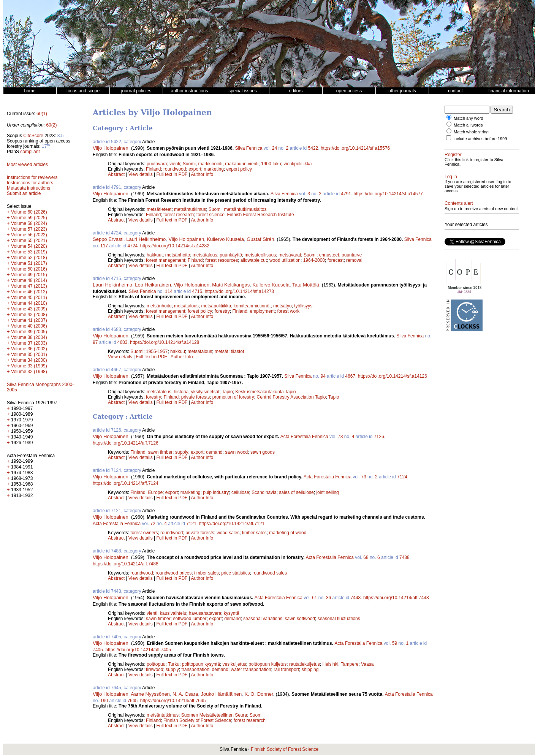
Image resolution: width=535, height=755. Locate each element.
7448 (356, 597)
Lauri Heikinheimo (146, 239)
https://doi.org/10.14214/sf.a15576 (355, 148)
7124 (402, 477)
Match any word (468, 118)
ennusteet (329, 255)
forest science (210, 214)
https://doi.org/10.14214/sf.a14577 (388, 193)
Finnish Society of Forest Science (197, 720)
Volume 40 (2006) (29, 326)
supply (181, 452)
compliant (30, 151)
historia (181, 391)
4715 (197, 291)
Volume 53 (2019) (29, 252)
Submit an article (24, 193)
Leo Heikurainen (153, 285)
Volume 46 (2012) (29, 291)
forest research (178, 214)
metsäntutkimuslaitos (245, 209)
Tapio (227, 391)
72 (152, 523)
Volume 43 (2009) (29, 309)
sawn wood (236, 452)
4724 (132, 246)
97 (95, 342)
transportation (195, 669)
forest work (288, 311)
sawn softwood (300, 618)
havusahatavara (205, 613)
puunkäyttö (231, 255)
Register (453, 154)
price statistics (235, 573)
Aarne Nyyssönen (150, 694)
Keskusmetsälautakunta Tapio (265, 391)
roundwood (174, 169)
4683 (122, 342)
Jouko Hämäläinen (221, 694)
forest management (165, 260)
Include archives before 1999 (480, 138)
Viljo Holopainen (110, 148)
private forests (195, 397)
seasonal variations (262, 618)
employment (262, 311)
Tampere (350, 664)
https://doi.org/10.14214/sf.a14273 (239, 291)
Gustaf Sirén (260, 239)
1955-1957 (157, 351)
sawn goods (262, 452)
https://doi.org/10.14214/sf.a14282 (174, 246)
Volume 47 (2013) (29, 286)
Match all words (468, 125)
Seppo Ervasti (108, 239)
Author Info (202, 174)
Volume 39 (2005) (29, 331)
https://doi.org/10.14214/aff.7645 (173, 700)
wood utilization (285, 260)
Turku (173, 664)
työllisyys (303, 306)
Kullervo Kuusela (225, 239)
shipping (310, 669)
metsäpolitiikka (216, 306)
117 (104, 246)
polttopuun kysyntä (201, 664)
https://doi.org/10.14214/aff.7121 (232, 523)
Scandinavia (264, 492)
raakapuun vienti (241, 163)
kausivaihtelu (173, 613)
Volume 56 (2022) (29, 234)
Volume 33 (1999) (29, 366)
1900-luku (271, 163)
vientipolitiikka (297, 163)
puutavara (157, 163)
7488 (404, 557)
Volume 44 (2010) (29, 303)
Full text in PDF (171, 174)
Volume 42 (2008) (29, 314)
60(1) (41, 113)
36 (328, 597)
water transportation (251, 669)
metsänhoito (177, 255)
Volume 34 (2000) (29, 360)
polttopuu (156, 664)
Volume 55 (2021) (29, 240)
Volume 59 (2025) (29, 217)
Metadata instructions (28, 188)
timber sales (254, 532)
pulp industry (216, 492)
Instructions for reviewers (32, 177)
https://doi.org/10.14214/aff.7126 (125, 443)
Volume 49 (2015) (29, 274)
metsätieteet (159, 209)
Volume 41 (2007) (29, 320)
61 (314, 597)
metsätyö (282, 306)
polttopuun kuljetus (267, 664)
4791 (346, 193)
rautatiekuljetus (304, 664)
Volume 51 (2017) (29, 263)
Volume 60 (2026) (29, 212)
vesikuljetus (234, 664)
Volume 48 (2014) (29, 280)
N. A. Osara (185, 694)
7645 (132, 700)
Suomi (189, 163)
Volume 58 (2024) (29, 223)
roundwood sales (269, 573)
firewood (154, 669)
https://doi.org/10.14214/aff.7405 (138, 649)
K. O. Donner (258, 694)
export (194, 169)
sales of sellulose (296, 492)
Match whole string (471, 132)
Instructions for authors (30, 182)
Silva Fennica (248, 148)
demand (214, 452)
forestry (222, 311)
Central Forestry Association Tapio (291, 397)
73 (340, 436)
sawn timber (160, 452)
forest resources (221, 260)
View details (141, 174)
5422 (313, 148)
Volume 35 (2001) (29, 354)
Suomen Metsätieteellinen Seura (214, 715)
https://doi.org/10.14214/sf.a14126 (392, 376)
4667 (350, 376)
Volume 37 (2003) (29, 343)
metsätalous (205, 255)
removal (354, 260)
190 (104, 700)
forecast (336, 260)
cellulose (240, 492)
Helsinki (330, 664)
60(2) (51, 125)
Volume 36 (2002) (29, 348)
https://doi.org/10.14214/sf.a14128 (164, 342)
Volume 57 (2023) (29, 229)
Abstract (116, 174)
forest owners (144, 532)
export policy (239, 169)
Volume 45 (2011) (29, 297)
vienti (174, 163)
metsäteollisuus (260, 255)
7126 (379, 436)
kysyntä (231, 613)
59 (394, 643)
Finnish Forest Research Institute (260, 214)
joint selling (327, 492)
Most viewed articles (27, 164)
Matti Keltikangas (231, 285)
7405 (98, 649)
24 (274, 148)
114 (169, 291)
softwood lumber (189, 618)
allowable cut (254, 260)
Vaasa (367, 664)
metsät (221, 351)
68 (365, 557)
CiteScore (33, 135)
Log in (451, 176)
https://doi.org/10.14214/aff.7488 (125, 564)
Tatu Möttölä (305, 285)
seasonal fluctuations (339, 618)
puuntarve (352, 255)
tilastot (237, 351)
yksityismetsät (205, 391)
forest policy (200, 311)
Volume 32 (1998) (29, 371)
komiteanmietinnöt (252, 306)
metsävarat (290, 255)
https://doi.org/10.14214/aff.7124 (125, 483)
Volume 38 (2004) (29, 337)
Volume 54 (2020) (29, 246)
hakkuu (177, 351)
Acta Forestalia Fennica (304, 436)
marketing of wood (287, 532)
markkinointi (210, 163)
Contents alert (459, 203)
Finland (153, 169)
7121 (191, 523)
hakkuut (155, 255)
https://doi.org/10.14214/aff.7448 (396, 597)
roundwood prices (173, 573)
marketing (214, 169)
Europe (155, 492)
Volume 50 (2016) (29, 269)
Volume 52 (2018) (29, 257)
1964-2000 (314, 260)
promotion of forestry (233, 397)
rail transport (286, 669)
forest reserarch (250, 720)
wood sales (228, 532)
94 (323, 376)
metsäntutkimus (190, 209)
